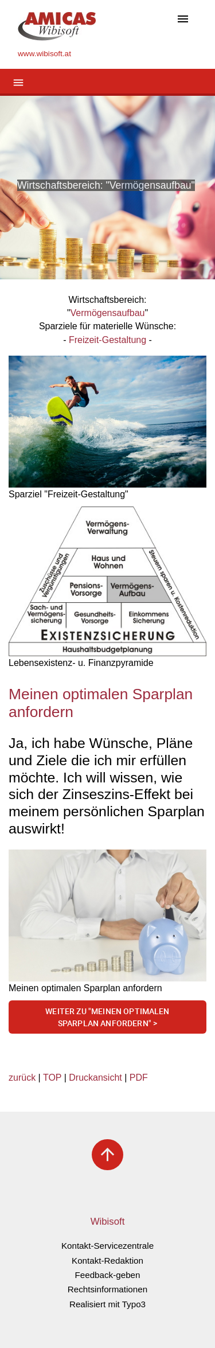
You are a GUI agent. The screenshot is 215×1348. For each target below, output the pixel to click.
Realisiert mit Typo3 (107, 1304)
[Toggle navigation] (183, 19)
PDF (139, 1077)
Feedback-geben (107, 1275)
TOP (52, 1077)
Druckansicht (95, 1077)
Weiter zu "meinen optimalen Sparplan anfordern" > (107, 1017)
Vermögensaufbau (108, 313)
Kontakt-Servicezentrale (107, 1245)
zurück (22, 1077)
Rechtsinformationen (107, 1289)
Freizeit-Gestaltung (107, 340)
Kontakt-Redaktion (107, 1260)
